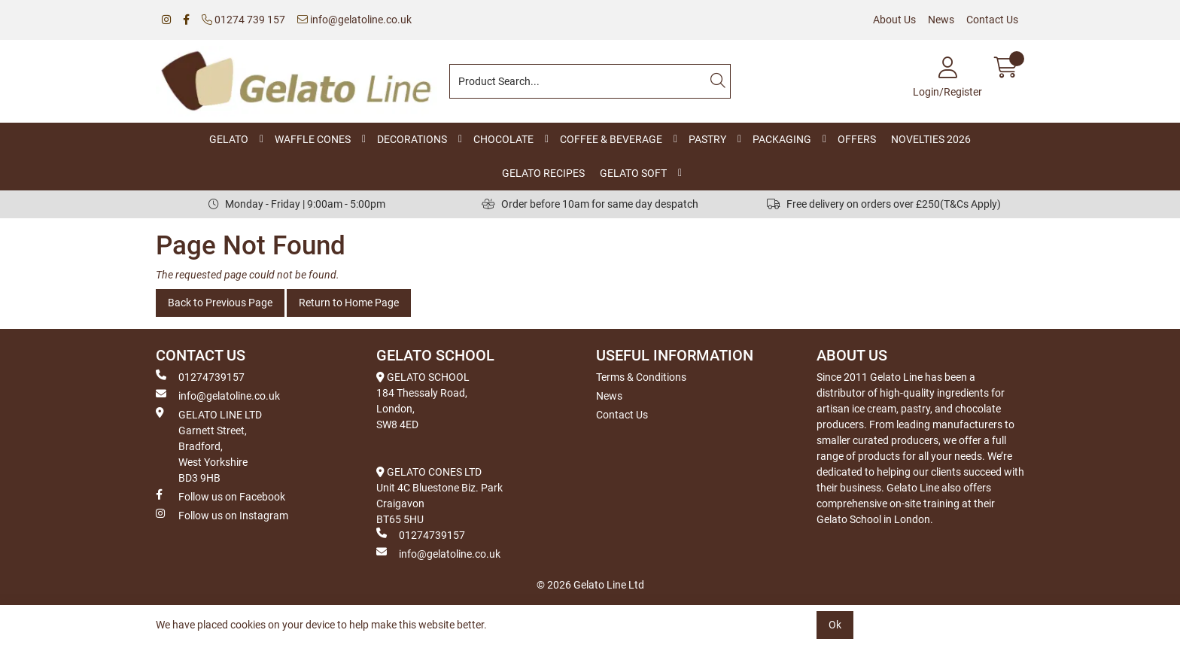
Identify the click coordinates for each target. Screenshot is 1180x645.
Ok (835, 625)
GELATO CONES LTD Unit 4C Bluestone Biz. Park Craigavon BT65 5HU (439, 495)
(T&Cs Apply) (970, 204)
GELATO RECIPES (543, 173)
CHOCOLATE (503, 139)
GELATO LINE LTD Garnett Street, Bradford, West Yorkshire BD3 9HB (209, 445)
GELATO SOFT (633, 173)
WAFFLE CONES (313, 139)
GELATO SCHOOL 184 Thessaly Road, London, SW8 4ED (423, 401)
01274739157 (200, 376)
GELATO (228, 139)
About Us (894, 20)
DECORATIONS (412, 139)
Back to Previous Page (220, 303)
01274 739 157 (243, 20)
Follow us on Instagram (222, 515)
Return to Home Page (349, 303)
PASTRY (707, 139)
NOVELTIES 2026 (931, 139)
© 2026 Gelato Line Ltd (590, 585)
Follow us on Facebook (220, 496)
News (941, 20)
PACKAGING (782, 139)
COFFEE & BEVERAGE (611, 139)
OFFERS (857, 139)
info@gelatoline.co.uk (354, 20)
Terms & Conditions (641, 377)
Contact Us (992, 20)
